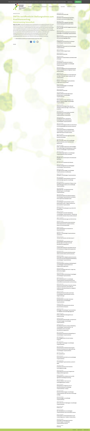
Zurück (14, 44)
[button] (31, 42)
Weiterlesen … (70, 1)
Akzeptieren (78, 1)
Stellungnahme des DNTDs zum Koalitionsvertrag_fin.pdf (28, 38)
